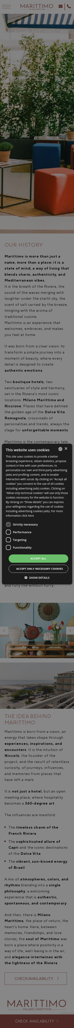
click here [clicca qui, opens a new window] (28, 515)
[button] (37, 578)
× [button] (65, 448)
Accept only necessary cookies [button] (39, 568)
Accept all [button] (38, 558)
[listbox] (60, 449)
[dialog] (37, 514)
